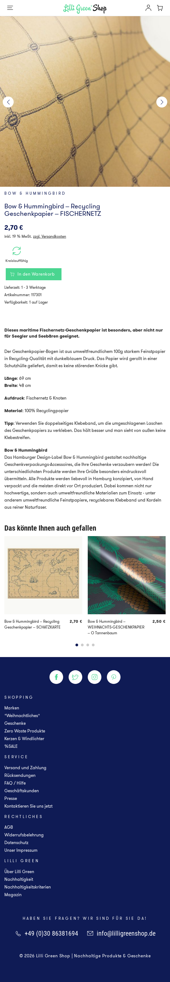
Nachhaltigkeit (18, 879)
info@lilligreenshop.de (121, 933)
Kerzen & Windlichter (24, 738)
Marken (11, 708)
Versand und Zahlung (25, 768)
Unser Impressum (20, 850)
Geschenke (15, 723)
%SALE (11, 746)
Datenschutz (16, 842)
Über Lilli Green (19, 871)
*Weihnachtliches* (22, 715)
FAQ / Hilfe (15, 783)
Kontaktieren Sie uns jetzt (28, 806)
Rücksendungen (20, 775)
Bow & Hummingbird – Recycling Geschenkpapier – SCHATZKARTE (32, 624)
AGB (8, 827)
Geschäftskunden (21, 791)
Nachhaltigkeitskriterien (27, 887)
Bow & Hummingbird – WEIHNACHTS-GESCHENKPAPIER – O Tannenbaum (116, 627)
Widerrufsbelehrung (24, 835)
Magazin (13, 895)
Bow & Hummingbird (35, 193)
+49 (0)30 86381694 (46, 933)
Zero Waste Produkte (24, 731)
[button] (8, 102)
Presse (10, 798)
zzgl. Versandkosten (49, 236)
